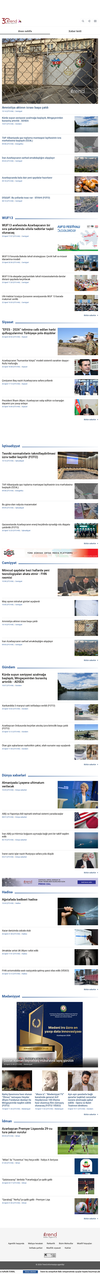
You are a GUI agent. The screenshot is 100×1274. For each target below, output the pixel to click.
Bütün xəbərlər (90, 315)
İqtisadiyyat (11, 446)
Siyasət (7, 322)
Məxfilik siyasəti (53, 1248)
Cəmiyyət (9, 563)
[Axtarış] (83, 21)
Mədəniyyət (11, 996)
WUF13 (7, 218)
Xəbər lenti (75, 31)
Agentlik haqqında (16, 1243)
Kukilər (68, 1248)
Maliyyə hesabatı (35, 1243)
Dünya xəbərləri (14, 775)
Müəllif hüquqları (84, 1243)
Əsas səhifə (25, 31)
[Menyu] (95, 21)
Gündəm (8, 667)
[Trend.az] (12, 21)
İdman (7, 1121)
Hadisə (7, 892)
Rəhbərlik (51, 1243)
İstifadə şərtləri (35, 1248)
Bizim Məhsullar (66, 1243)
